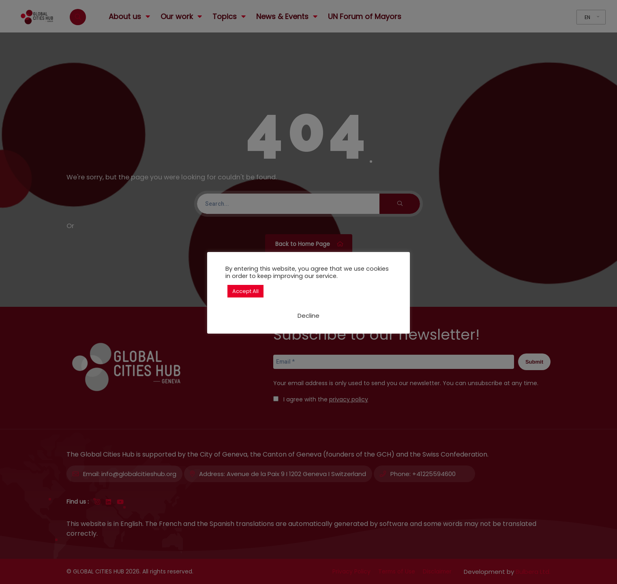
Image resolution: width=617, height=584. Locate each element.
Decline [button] (308, 315)
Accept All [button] (245, 291)
